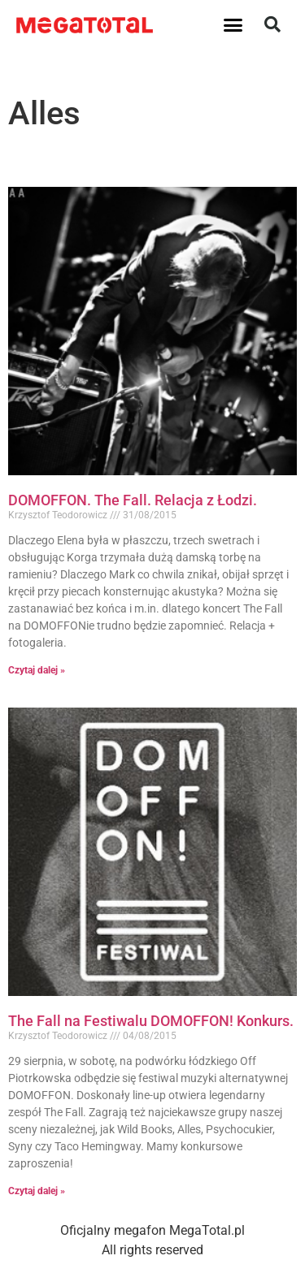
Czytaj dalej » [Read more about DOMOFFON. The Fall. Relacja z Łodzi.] (36, 670)
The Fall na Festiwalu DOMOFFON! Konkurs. (151, 1020)
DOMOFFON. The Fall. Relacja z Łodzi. (132, 500)
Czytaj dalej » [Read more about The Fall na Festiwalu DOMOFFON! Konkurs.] (36, 1191)
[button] (232, 24)
